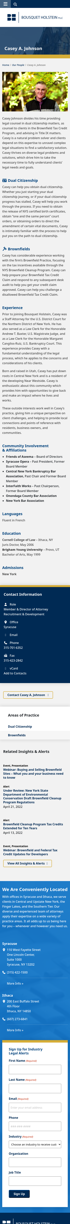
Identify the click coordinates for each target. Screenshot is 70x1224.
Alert (6, 786)
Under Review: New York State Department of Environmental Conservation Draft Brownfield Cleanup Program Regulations (32, 796)
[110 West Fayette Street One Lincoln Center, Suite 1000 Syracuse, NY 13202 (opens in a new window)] (37, 957)
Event (6, 765)
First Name (23, 1060)
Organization (18, 1154)
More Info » (15, 983)
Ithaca (7, 995)
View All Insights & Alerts (26, 863)
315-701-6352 (13, 648)
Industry (21, 1136)
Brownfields (17, 735)
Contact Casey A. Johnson (26, 695)
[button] (5, 4)
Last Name (22, 1079)
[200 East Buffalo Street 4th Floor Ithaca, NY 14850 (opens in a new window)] (37, 1006)
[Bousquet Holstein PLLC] (35, 17)
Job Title (15, 1172)
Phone (13, 1118)
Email (19, 1098)
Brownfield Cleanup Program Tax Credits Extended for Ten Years (33, 826)
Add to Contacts (15, 673)
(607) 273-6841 (17, 1019)
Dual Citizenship (20, 726)
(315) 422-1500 (17, 972)
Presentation (20, 765)
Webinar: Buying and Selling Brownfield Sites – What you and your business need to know (33, 774)
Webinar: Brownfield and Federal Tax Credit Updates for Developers (30, 852)
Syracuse (9, 943)
